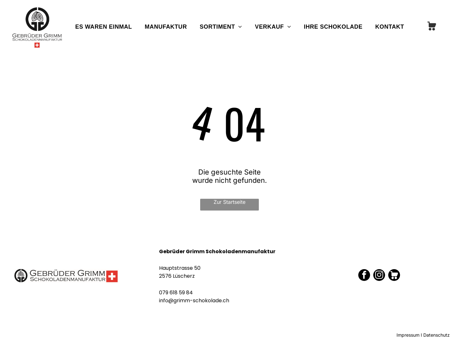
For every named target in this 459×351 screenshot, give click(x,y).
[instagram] (379, 276)
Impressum (408, 335)
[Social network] (432, 26)
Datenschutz (436, 335)
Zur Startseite (229, 202)
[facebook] (364, 276)
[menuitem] (103, 27)
